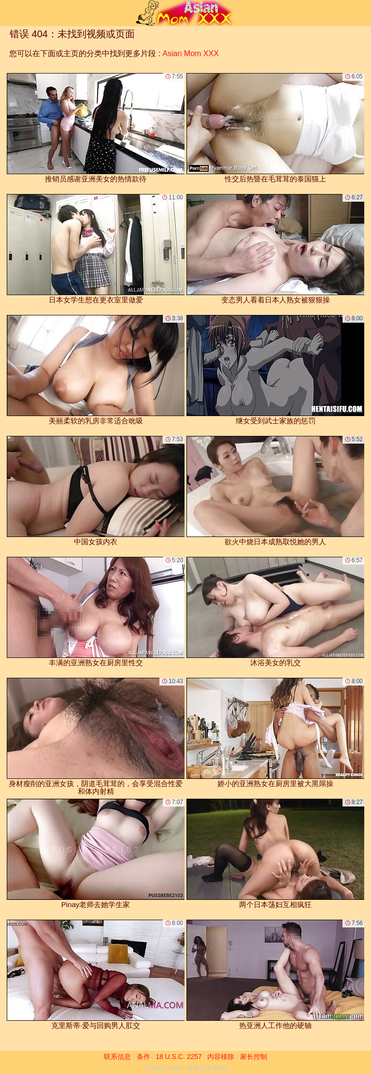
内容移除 (220, 1056)
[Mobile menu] (8, 13)
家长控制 (253, 1056)
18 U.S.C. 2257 (179, 1056)
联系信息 (117, 1056)
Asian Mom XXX (190, 53)
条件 (143, 1056)
